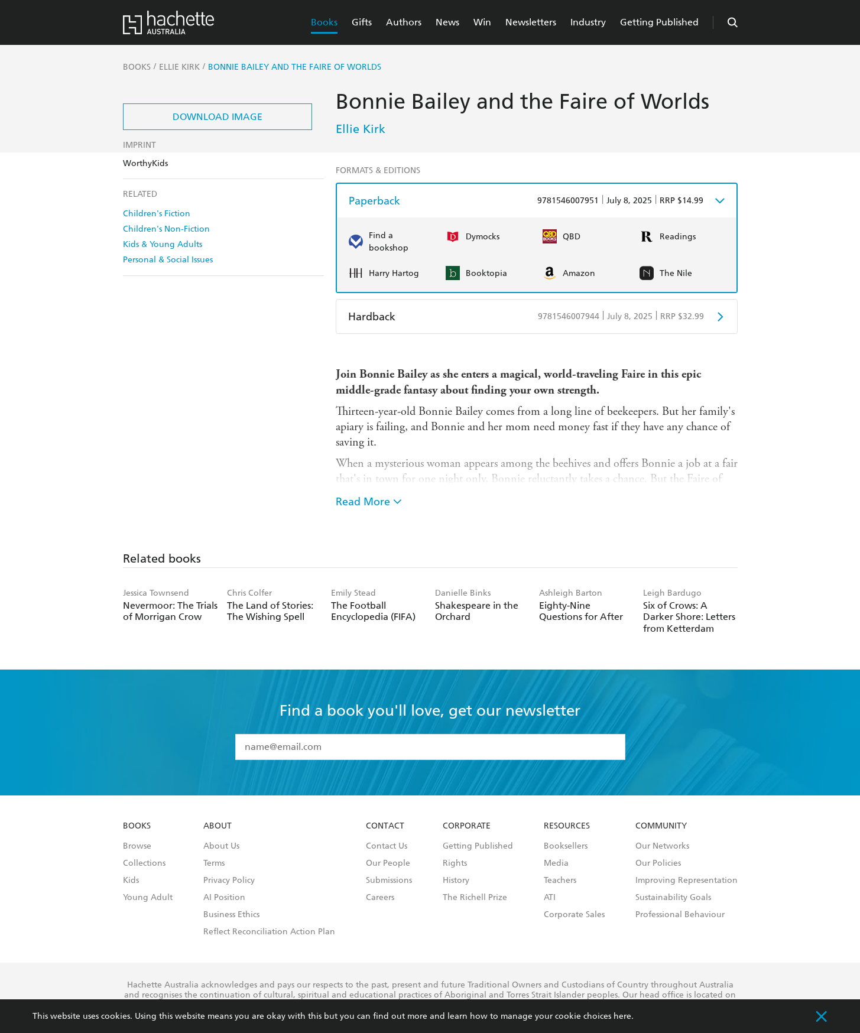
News (447, 22)
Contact (385, 826)
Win (482, 22)
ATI (550, 898)
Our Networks (662, 846)
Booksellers (566, 846)
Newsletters (530, 22)
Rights (455, 863)
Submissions (389, 880)
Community (661, 826)
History (456, 880)
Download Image (217, 116)
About (217, 826)
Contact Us (386, 846)
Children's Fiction (156, 214)
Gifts (362, 22)
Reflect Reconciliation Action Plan (269, 932)
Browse (137, 846)
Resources (567, 826)
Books (324, 22)
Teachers (560, 880)
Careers (380, 898)
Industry (588, 22)
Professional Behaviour (680, 915)
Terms (214, 863)
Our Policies (658, 863)
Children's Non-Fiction (166, 229)
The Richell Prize (475, 898)
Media (556, 863)
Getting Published (659, 22)
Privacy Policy (229, 880)
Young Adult (148, 898)
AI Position (224, 898)
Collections (144, 863)
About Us (221, 846)
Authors (403, 22)
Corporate (467, 826)
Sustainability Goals (673, 898)
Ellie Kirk (360, 129)
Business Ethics (231, 915)
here (622, 1016)
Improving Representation (686, 880)
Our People (388, 863)
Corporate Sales (574, 915)
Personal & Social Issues (168, 260)
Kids (131, 880)
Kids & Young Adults (162, 244)
